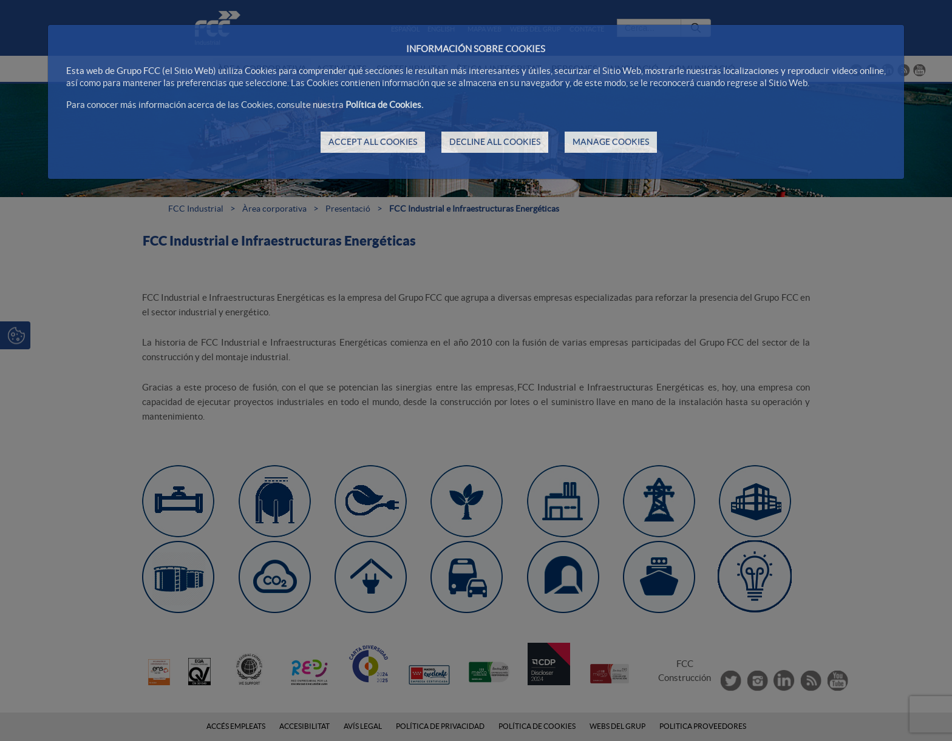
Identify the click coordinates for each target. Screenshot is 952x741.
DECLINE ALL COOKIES (494, 142)
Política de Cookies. (384, 104)
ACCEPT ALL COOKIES (372, 142)
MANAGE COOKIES (611, 142)
